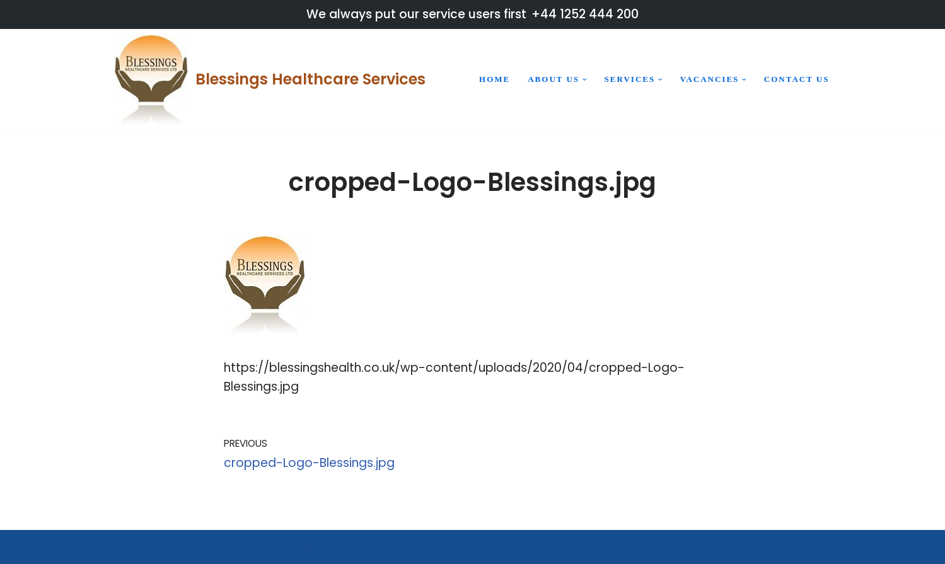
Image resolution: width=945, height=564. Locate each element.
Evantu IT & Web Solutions (629, 546)
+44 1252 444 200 (585, 14)
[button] (585, 80)
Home (494, 79)
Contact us (797, 79)
